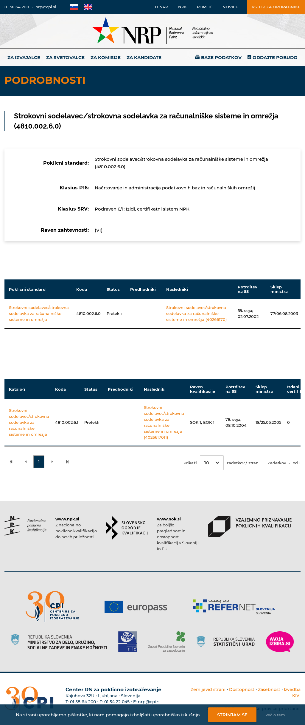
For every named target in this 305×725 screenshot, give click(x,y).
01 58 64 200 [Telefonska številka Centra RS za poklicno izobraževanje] (83, 701)
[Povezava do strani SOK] (127, 528)
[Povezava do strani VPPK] (250, 526)
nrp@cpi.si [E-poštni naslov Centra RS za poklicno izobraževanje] (149, 701)
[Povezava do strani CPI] (55, 607)
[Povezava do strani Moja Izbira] (280, 642)
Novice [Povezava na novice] (230, 6)
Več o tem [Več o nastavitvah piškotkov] (275, 714)
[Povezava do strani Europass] (138, 607)
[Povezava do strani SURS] (227, 642)
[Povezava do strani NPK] (25, 526)
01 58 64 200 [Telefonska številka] (16, 6)
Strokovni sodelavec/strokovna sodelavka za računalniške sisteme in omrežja (39, 313)
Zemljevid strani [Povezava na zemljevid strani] (208, 689)
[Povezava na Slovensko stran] (74, 6)
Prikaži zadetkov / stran (221, 462)
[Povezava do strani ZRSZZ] (168, 642)
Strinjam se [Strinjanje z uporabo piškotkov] (232, 715)
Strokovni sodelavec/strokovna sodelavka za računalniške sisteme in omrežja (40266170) (196, 313)
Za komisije (106, 57)
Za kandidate (144, 57)
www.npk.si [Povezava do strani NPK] (67, 519)
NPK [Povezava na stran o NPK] (182, 6)
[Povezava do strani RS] (61, 642)
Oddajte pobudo (275, 57)
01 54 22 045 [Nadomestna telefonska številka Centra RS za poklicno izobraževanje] (117, 701)
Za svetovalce (65, 57)
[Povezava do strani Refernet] (236, 607)
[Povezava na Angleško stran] (88, 6)
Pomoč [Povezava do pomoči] (204, 6)
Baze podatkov (221, 57)
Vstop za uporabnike (276, 6)
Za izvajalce (23, 57)
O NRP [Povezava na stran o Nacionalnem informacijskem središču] (161, 6)
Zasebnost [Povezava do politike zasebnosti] (269, 689)
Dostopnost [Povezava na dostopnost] (241, 689)
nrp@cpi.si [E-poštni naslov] (45, 6)
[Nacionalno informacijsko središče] (152, 31)
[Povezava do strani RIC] (130, 642)
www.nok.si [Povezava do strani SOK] (169, 519)
